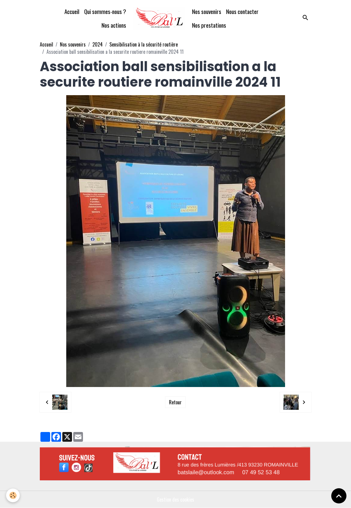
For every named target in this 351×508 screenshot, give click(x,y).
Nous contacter (242, 11)
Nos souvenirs (206, 11)
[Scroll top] (338, 495)
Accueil (71, 11)
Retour (175, 402)
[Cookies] (13, 495)
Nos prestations (209, 25)
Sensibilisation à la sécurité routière (143, 44)
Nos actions (114, 25)
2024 (97, 44)
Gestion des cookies (175, 499)
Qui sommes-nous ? (105, 11)
